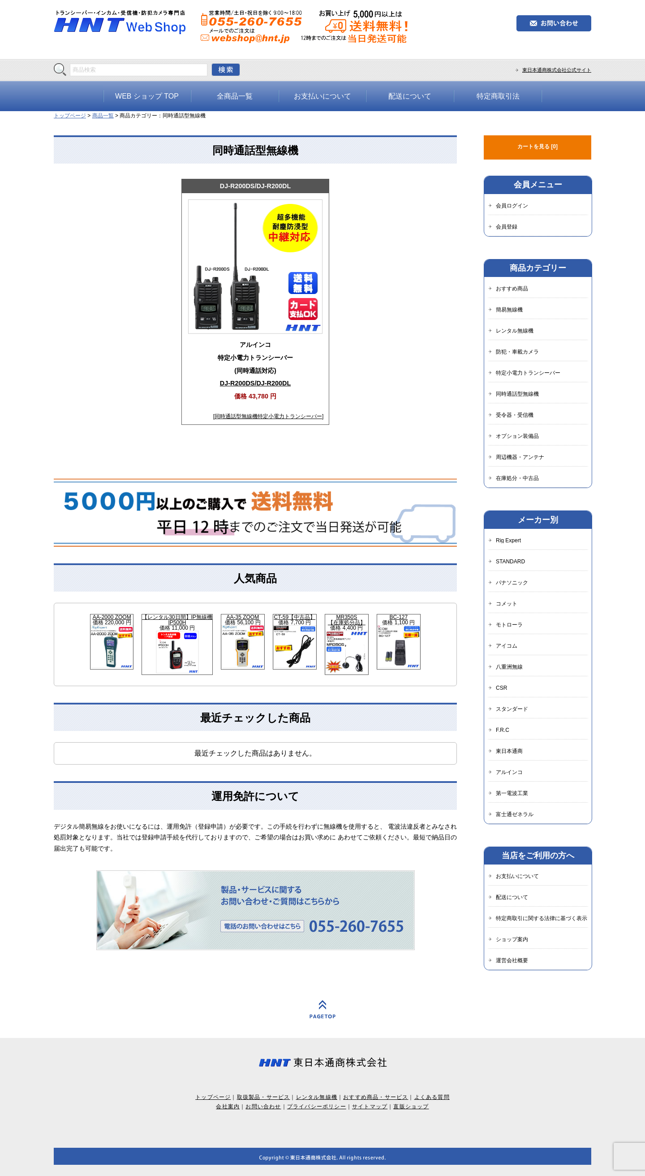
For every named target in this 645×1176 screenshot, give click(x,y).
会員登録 (506, 226)
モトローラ (509, 624)
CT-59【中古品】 (295, 617)
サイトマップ (369, 1106)
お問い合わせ (263, 1106)
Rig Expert (508, 540)
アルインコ (509, 772)
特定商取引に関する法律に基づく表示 (541, 918)
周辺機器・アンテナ (520, 457)
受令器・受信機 (514, 415)
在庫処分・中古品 (517, 478)
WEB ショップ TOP (147, 96)
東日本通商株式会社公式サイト (556, 70)
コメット (506, 603)
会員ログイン (512, 205)
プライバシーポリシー (316, 1106)
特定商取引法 (498, 96)
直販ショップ (411, 1106)
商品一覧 (103, 115)
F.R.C (502, 730)
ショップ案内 (512, 939)
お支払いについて (322, 96)
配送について (409, 96)
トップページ (70, 115)
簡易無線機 (509, 309)
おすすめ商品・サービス (375, 1097)
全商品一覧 (235, 96)
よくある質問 (432, 1097)
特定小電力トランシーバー (290, 416)
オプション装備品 (517, 436)
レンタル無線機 (514, 330)
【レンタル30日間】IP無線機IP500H (177, 620)
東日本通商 (509, 751)
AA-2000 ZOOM (112, 617)
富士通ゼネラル (514, 814)
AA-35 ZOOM (243, 617)
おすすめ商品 (512, 288)
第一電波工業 (512, 793)
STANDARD (510, 561)
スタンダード (512, 709)
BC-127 (399, 617)
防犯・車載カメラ (517, 352)
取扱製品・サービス (263, 1097)
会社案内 (228, 1106)
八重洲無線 (509, 667)
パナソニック (512, 582)
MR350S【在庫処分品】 (347, 620)
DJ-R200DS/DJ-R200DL (255, 186)
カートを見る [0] (537, 146)
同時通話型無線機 (236, 416)
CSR (501, 688)
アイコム (506, 646)
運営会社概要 (512, 960)
